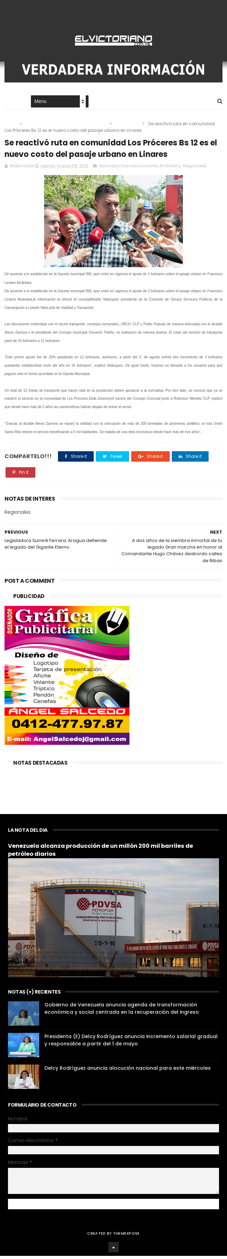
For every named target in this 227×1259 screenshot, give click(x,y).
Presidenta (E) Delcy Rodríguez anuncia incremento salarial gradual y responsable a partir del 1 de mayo (131, 1043)
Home (11, 103)
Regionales (128, 125)
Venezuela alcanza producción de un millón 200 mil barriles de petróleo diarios (100, 853)
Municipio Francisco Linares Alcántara (66, 125)
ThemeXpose (126, 1236)
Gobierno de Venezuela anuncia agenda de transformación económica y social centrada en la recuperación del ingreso (121, 1012)
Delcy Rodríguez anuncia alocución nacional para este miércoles (127, 1071)
